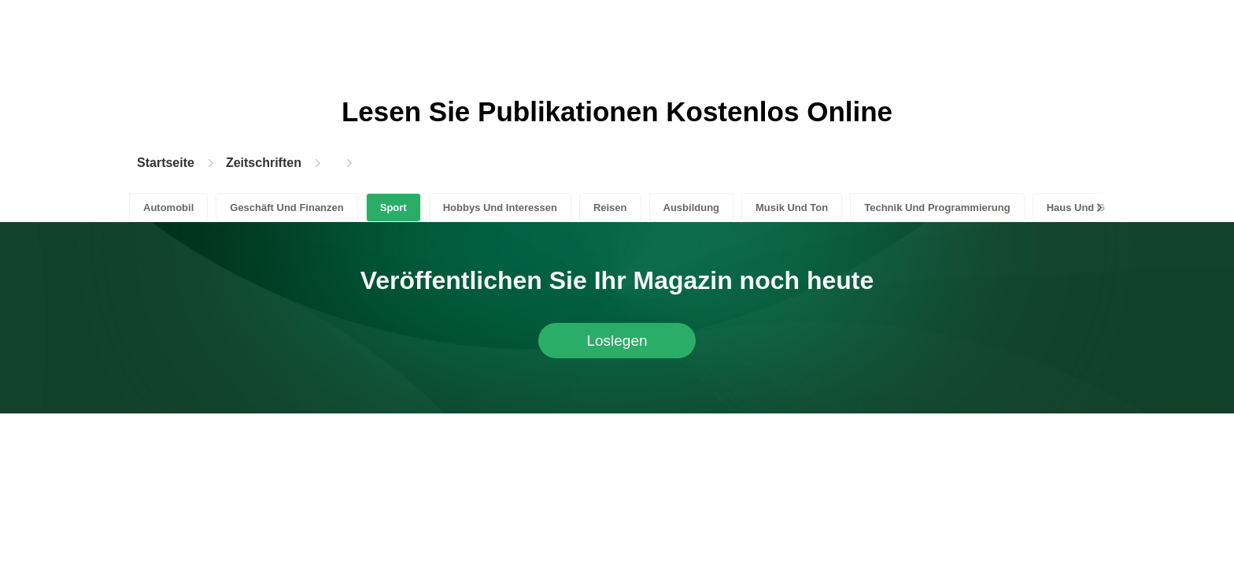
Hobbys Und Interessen (500, 207)
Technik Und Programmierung (937, 207)
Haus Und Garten (1088, 207)
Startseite (165, 162)
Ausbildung (691, 207)
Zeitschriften (263, 162)
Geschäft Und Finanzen (286, 207)
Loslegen (616, 340)
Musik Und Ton (792, 207)
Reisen (610, 207)
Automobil (168, 207)
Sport (393, 207)
